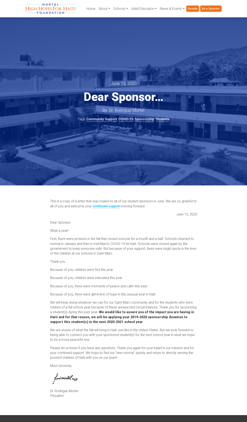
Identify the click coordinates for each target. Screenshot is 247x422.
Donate (193, 8)
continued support (106, 206)
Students (162, 119)
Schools (119, 9)
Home (90, 9)
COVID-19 (125, 119)
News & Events (171, 9)
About (103, 9)
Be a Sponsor (211, 8)
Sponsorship (144, 119)
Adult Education (142, 9)
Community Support (101, 119)
